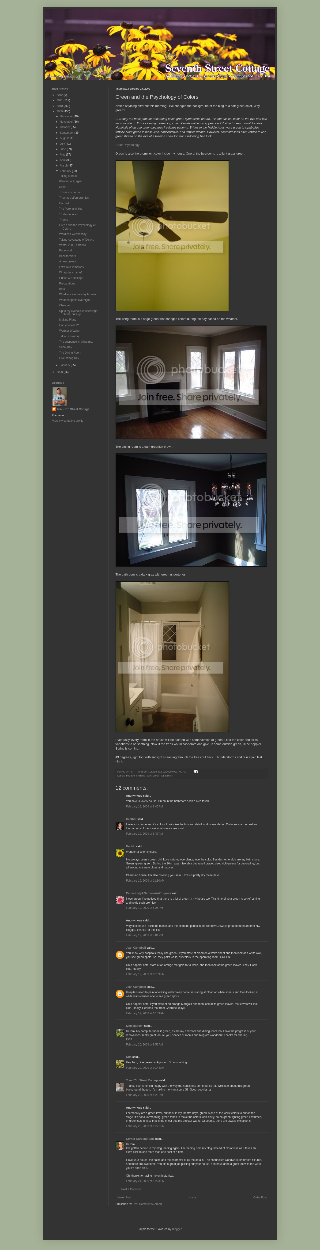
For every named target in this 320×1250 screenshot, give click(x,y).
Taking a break (68, 176)
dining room (144, 775)
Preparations (67, 283)
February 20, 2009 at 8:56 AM (144, 1044)
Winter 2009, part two (72, 245)
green (156, 775)
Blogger (177, 1229)
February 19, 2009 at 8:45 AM (144, 806)
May (63, 154)
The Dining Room (70, 352)
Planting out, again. (71, 181)
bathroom (131, 775)
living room (167, 775)
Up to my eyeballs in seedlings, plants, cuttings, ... (78, 312)
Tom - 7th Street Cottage (142, 1080)
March (64, 165)
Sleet (62, 187)
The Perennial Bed (70, 208)
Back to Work (67, 256)
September (67, 132)
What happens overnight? (75, 300)
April (63, 160)
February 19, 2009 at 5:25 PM (144, 907)
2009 (60, 111)
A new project (67, 261)
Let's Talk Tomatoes (71, 267)
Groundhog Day (69, 358)
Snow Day (65, 347)
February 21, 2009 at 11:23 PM (145, 1181)
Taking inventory (69, 336)
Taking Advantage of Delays (76, 239)
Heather (131, 819)
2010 (60, 106)
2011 (60, 100)
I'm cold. (64, 203)
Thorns (63, 219)
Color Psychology (128, 145)
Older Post (260, 1197)
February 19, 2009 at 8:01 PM (144, 935)
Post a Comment (131, 1189)
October (65, 127)
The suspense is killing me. (76, 341)
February (66, 171)
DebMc (130, 846)
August (64, 138)
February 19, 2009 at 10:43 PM (145, 1013)
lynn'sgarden (134, 1025)
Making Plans (67, 319)
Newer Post (124, 1197)
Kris (129, 1057)
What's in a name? (70, 272)
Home (192, 1197)
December (67, 116)
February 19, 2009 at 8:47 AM (144, 833)
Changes (64, 305)
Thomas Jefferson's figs (74, 197)
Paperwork (65, 250)
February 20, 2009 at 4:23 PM (144, 1095)
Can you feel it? (69, 325)
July (63, 143)
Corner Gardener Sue (140, 1138)
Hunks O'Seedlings (71, 278)
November (67, 121)
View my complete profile (67, 420)
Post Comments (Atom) (147, 1204)
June (63, 149)
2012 (60, 95)
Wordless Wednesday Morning (78, 294)
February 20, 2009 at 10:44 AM (145, 1067)
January (65, 365)
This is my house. (70, 192)
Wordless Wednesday (72, 234)
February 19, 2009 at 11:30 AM (145, 880)
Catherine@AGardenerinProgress (148, 893)
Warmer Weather (69, 330)
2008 (60, 372)
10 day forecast (68, 214)
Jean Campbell (136, 947)
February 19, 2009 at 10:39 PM (145, 974)
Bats (62, 289)
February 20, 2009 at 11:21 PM (145, 1126)
